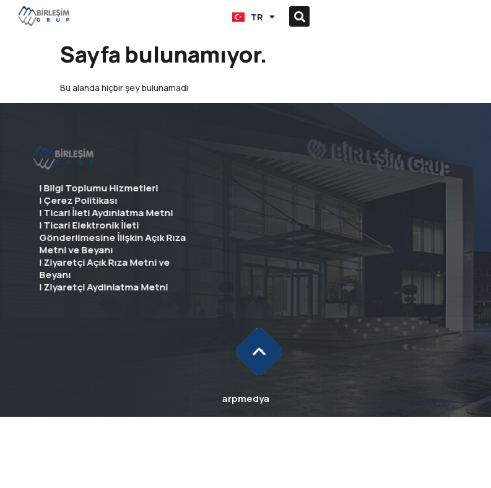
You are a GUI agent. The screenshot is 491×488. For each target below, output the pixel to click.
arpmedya (245, 398)
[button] (157, 16)
